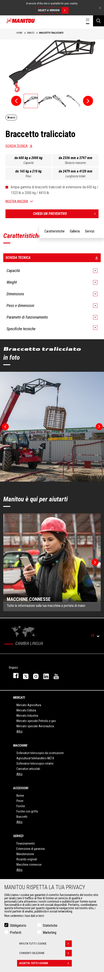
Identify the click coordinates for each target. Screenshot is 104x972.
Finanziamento (25, 843)
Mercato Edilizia (26, 710)
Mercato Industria (27, 715)
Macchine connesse (29, 864)
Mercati (19, 698)
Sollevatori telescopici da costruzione (40, 753)
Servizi (18, 836)
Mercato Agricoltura (28, 705)
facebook (14, 675)
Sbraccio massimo (75, 162)
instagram (34, 675)
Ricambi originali (26, 859)
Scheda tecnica (16, 146)
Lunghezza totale (75, 176)
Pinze (19, 801)
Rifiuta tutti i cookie (45, 943)
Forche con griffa (27, 811)
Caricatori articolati (28, 769)
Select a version (53, 10)
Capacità (28, 162)
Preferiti (15, 932)
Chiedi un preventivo (66, 213)
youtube (54, 675)
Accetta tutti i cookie (45, 963)
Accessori (20, 788)
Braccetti (21, 816)
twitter (24, 675)
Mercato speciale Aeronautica (35, 726)
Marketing (49, 932)
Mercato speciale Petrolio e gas (36, 721)
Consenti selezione (45, 953)
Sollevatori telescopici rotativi (34, 763)
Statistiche (50, 925)
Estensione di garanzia (30, 848)
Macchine (20, 745)
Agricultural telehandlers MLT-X (35, 758)
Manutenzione (25, 854)
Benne (20, 795)
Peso (28, 176)
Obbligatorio (18, 925)
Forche (20, 806)
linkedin (44, 675)
